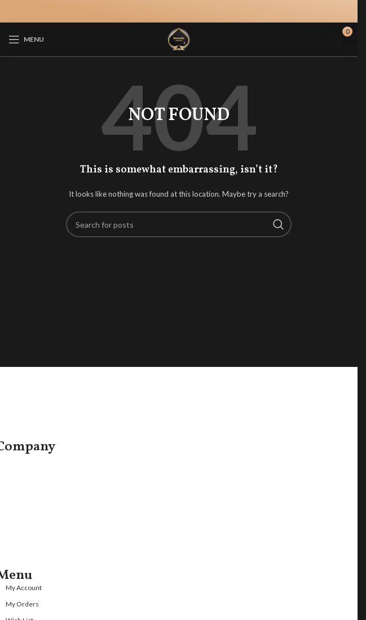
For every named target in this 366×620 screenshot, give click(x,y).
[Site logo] (179, 38)
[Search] (179, 224)
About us (22, 459)
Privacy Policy (30, 532)
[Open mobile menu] (26, 39)
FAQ (13, 477)
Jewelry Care (28, 496)
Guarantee (25, 514)
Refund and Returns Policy (52, 551)
